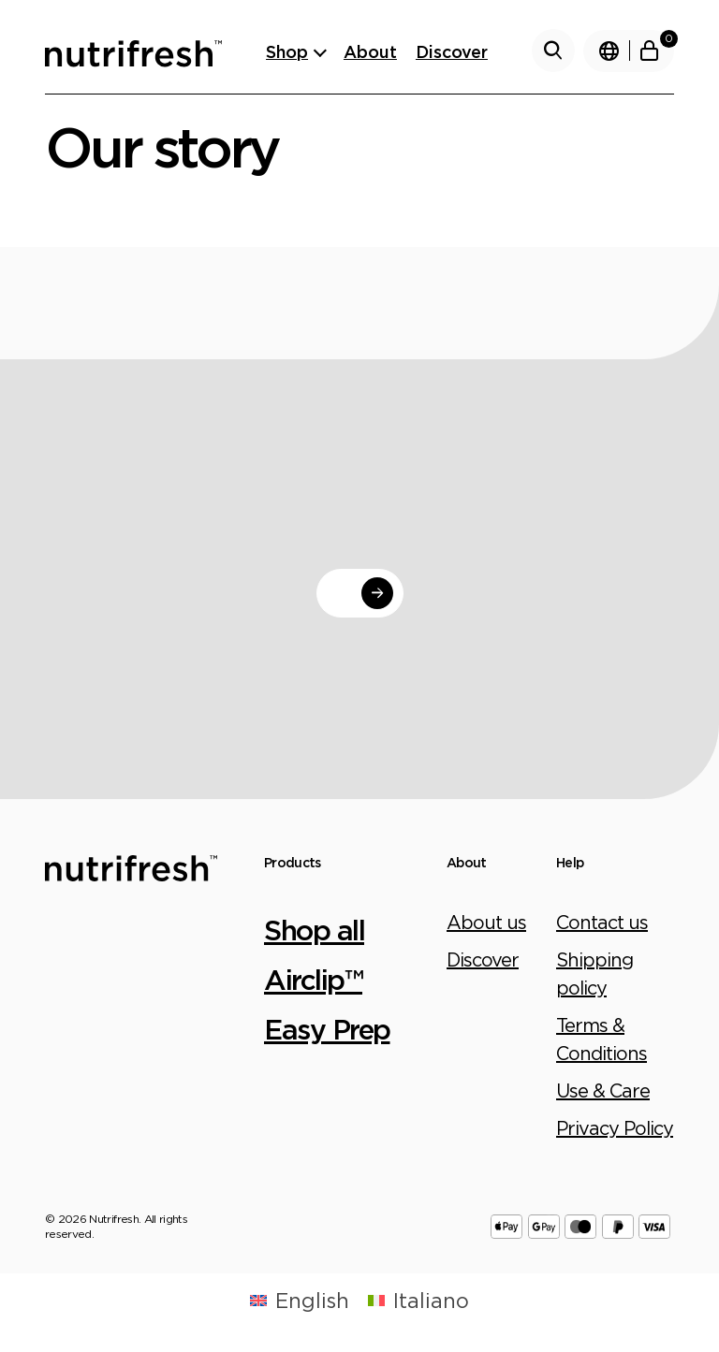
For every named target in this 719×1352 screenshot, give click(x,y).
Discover (452, 51)
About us (486, 922)
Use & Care (603, 1090)
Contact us (602, 922)
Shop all (314, 929)
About (370, 51)
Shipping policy (594, 973)
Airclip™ (313, 979)
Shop (287, 51)
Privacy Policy (614, 1128)
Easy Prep (327, 1028)
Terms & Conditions (601, 1039)
